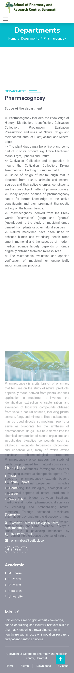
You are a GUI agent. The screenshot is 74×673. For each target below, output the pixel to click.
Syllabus (63, 666)
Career (13, 494)
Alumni (25, 666)
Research (15, 591)
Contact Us (15, 499)
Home (12, 38)
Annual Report (18, 482)
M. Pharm (15, 573)
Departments (30, 38)
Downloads (43, 666)
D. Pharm (14, 585)
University (15, 597)
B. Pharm (14, 579)
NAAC (12, 476)
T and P (14, 488)
